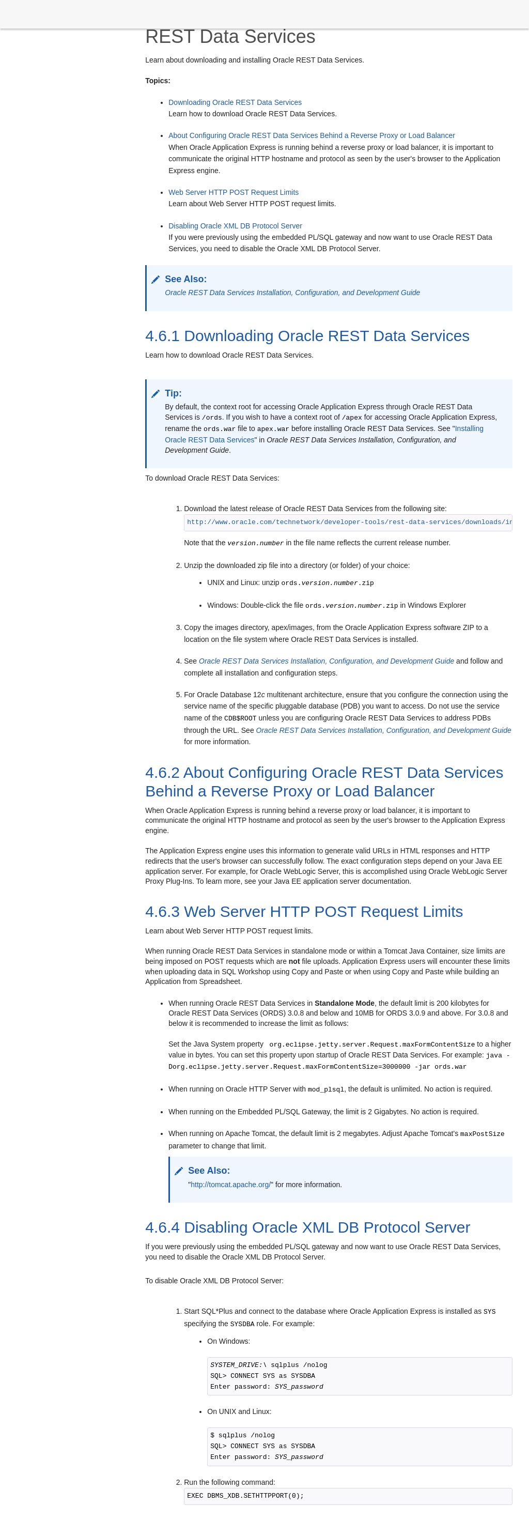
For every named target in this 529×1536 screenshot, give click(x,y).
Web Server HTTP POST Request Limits (233, 192)
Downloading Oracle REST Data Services (235, 102)
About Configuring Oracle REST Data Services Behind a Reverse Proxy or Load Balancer (311, 135)
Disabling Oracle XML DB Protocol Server (235, 226)
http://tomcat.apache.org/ (231, 1184)
